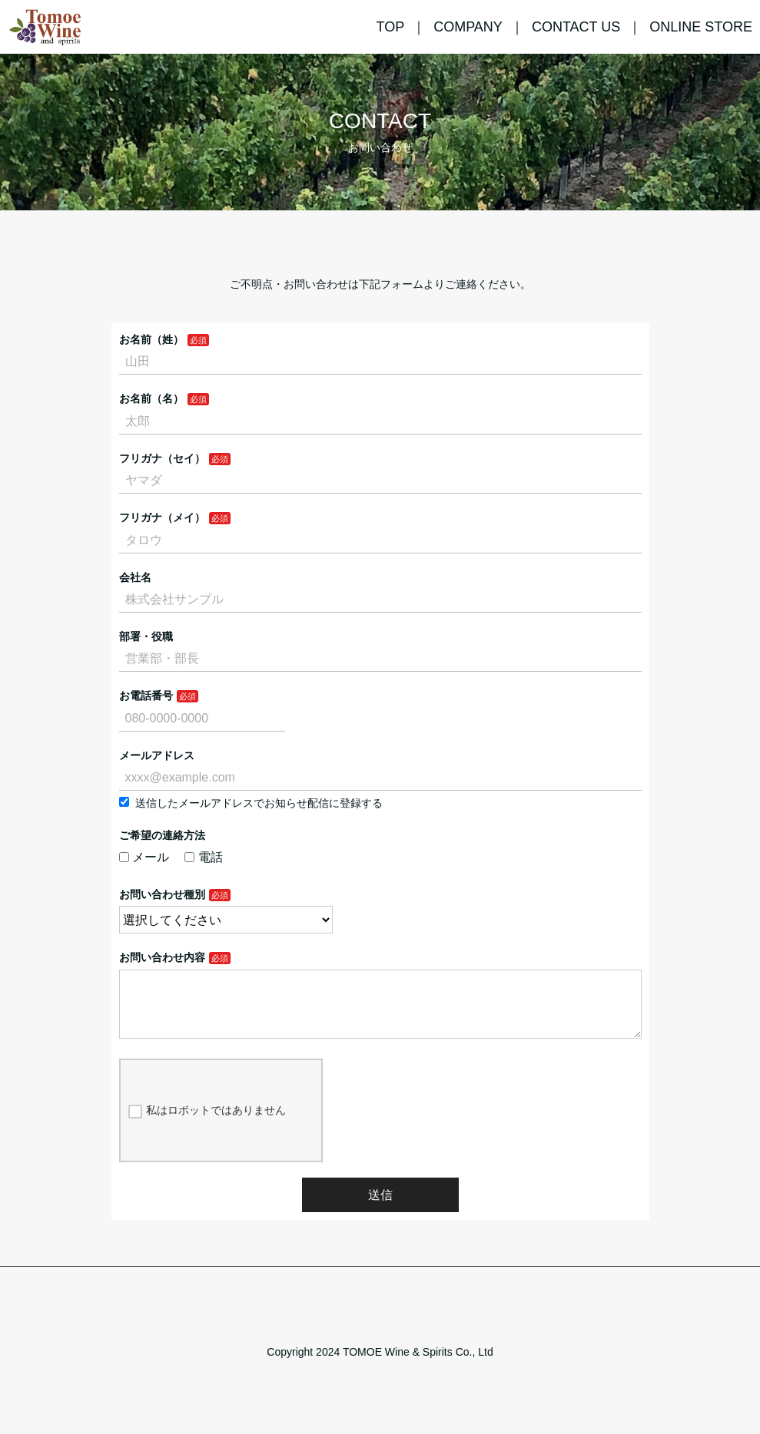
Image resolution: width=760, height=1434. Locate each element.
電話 (203, 857)
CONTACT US (576, 27)
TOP (390, 27)
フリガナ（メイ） (162, 517)
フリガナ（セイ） (162, 458)
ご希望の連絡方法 (162, 835)
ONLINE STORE (700, 27)
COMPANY (468, 27)
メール (144, 857)
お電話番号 (146, 695)
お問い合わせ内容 (162, 957)
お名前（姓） (151, 339)
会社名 (135, 577)
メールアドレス (156, 755)
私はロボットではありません (207, 1123)
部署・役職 (146, 636)
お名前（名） (151, 398)
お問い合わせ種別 (162, 894)
